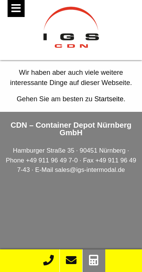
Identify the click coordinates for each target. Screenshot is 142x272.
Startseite (108, 99)
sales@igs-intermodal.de (90, 169)
